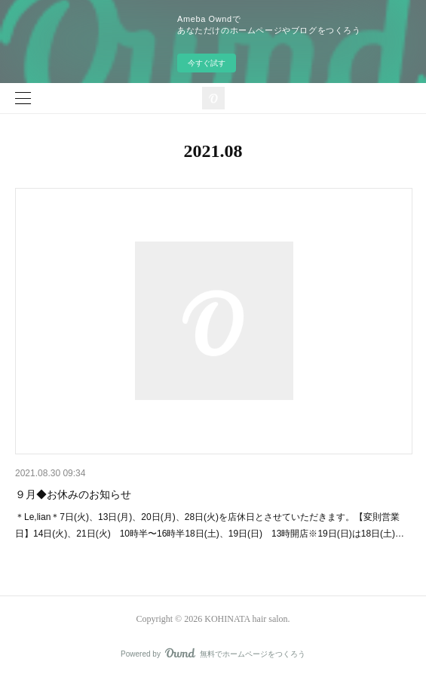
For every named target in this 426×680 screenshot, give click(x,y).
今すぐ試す (206, 63)
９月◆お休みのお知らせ (73, 494)
